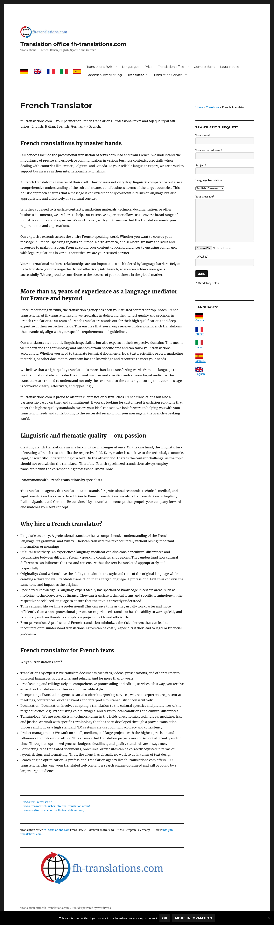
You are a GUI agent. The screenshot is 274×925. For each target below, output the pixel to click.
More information (193, 918)
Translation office (171, 67)
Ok (165, 918)
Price (148, 67)
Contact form (204, 67)
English (200, 374)
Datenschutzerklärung (104, 75)
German (200, 320)
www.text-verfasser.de (38, 802)
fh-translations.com (56, 830)
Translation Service (168, 75)
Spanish (200, 360)
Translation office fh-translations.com (73, 44)
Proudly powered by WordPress (91, 908)
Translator (135, 75)
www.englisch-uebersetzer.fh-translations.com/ (54, 810)
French (199, 334)
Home (199, 107)
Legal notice (229, 67)
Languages (130, 67)
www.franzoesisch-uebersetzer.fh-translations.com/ (57, 806)
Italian (199, 347)
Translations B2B (99, 67)
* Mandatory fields (207, 283)
